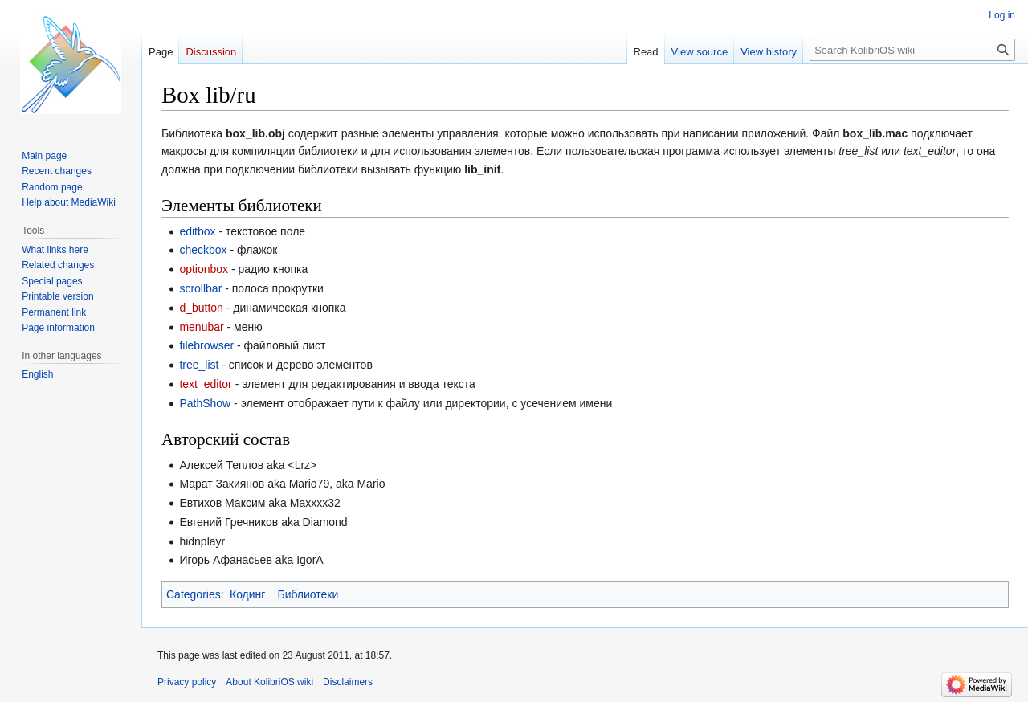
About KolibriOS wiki (269, 682)
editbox (197, 231)
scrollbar (200, 288)
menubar (201, 326)
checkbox (202, 249)
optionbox (203, 269)
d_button (201, 307)
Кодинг (247, 594)
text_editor (205, 384)
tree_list (198, 364)
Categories (193, 594)
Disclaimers (348, 682)
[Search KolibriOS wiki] (912, 50)
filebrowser (206, 345)
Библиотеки (307, 594)
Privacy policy (186, 682)
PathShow (204, 403)
